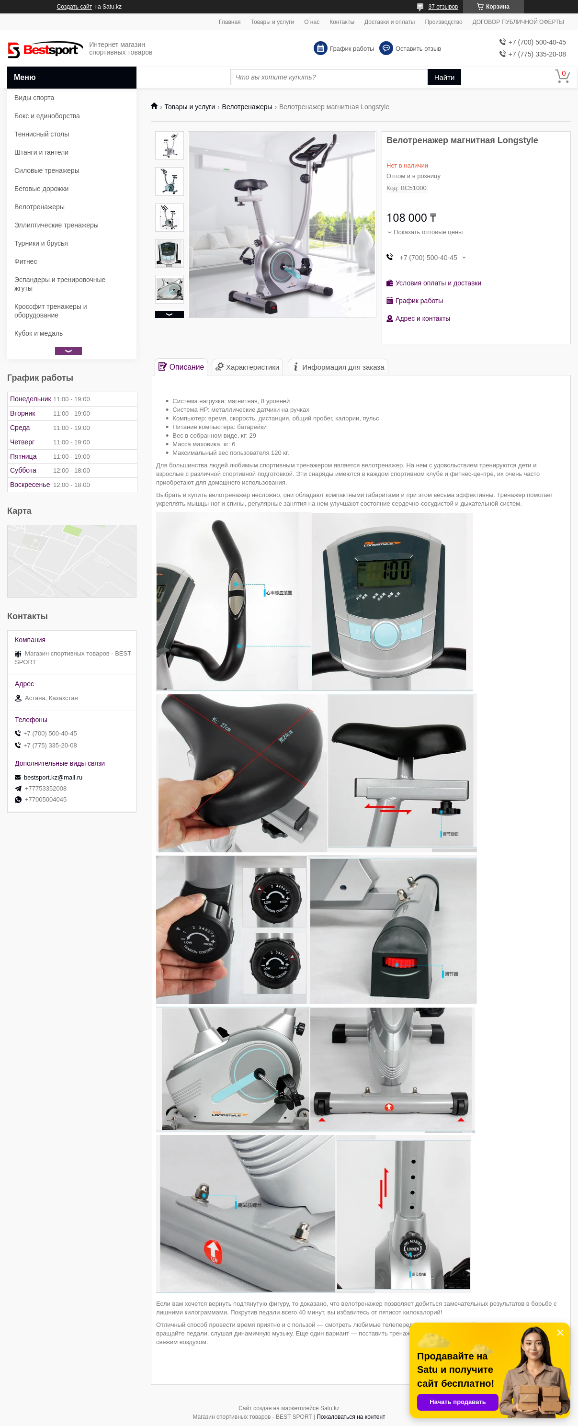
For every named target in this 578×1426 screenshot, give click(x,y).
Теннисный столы (41, 134)
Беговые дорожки (41, 188)
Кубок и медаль (38, 333)
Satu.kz (330, 1408)
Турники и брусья (41, 243)
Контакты (341, 22)
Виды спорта (34, 98)
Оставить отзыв (418, 48)
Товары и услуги (273, 22)
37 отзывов (443, 6)
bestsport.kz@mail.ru (53, 777)
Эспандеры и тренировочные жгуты (59, 284)
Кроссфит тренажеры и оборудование (50, 311)
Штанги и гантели (41, 152)
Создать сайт (74, 6)
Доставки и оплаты (389, 22)
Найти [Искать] (444, 77)
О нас (311, 22)
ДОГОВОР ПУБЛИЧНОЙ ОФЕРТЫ (518, 22)
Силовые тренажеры (46, 170)
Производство (443, 22)
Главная (230, 22)
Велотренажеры (247, 107)
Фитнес (25, 261)
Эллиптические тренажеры (56, 225)
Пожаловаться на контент (351, 1417)
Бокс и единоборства (47, 116)
